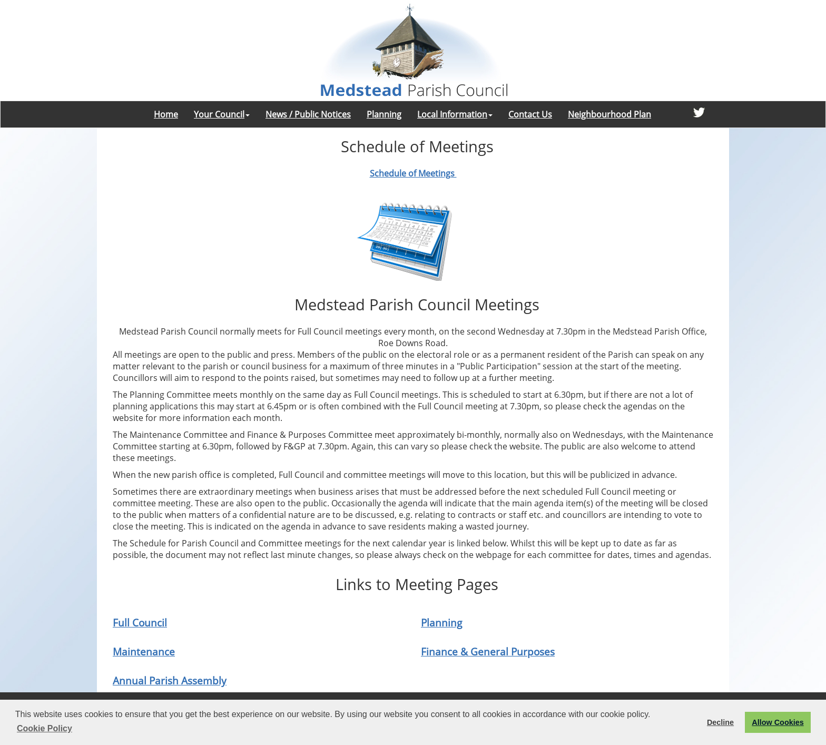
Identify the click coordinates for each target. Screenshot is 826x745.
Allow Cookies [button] (777, 722)
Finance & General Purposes (488, 651)
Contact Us (530, 114)
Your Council (222, 114)
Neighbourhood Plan (609, 114)
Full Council (140, 622)
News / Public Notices (308, 114)
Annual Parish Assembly (170, 680)
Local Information (455, 114)
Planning (384, 114)
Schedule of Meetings (413, 173)
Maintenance (144, 651)
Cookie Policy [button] (44, 728)
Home (166, 114)
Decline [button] (720, 722)
